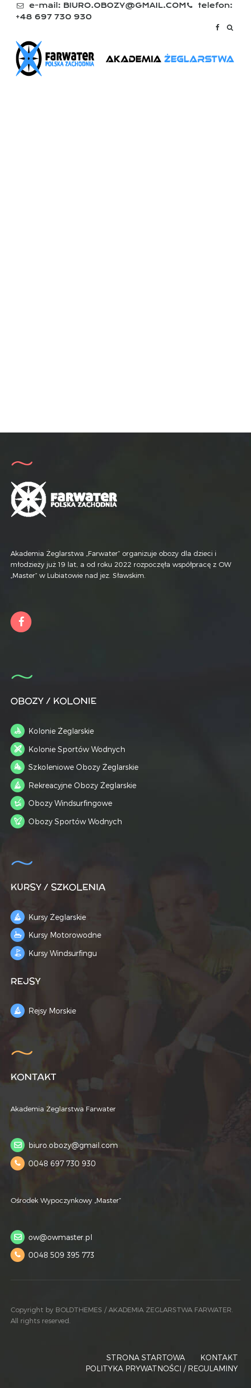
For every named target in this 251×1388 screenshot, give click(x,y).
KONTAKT (219, 1357)
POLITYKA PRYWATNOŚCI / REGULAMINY (161, 1368)
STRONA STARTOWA (145, 1357)
